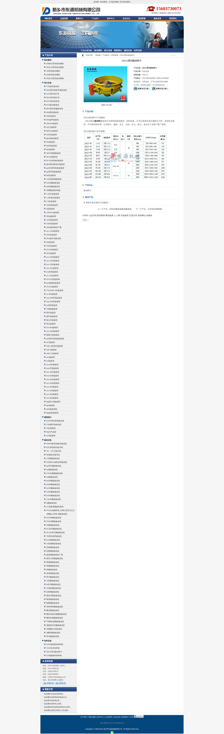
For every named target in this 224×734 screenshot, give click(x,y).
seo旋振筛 (50, 357)
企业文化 (126, 18)
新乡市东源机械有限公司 (112, 729)
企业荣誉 (108, 717)
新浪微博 (101, 215)
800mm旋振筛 (52, 131)
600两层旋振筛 (52, 112)
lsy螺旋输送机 (52, 470)
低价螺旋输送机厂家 (54, 555)
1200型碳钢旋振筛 (54, 179)
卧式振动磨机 (125, 2)
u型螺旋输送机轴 (53, 190)
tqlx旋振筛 (50, 405)
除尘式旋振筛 (51, 320)
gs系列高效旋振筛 (53, 172)
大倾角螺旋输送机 (53, 588)
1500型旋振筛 (52, 224)
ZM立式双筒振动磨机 (55, 67)
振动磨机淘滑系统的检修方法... (56, 697)
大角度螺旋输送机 (53, 544)
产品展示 (95, 18)
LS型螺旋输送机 (53, 458)
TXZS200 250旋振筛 (54, 290)
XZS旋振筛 (50, 436)
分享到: (85, 215)
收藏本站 (163, 13)
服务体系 (157, 18)
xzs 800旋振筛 (52, 398)
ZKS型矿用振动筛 (53, 238)
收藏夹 (149, 215)
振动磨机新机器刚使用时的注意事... (57, 707)
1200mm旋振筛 (52, 212)
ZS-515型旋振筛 (53, 279)
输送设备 (128, 50)
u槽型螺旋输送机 (53, 633)
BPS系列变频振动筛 (54, 109)
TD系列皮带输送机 (54, 536)
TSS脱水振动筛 (52, 86)
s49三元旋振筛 (52, 353)
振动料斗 (98, 121)
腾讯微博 (109, 215)
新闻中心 (79, 18)
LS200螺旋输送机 (53, 499)
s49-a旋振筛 (51, 350)
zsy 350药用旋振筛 (54, 298)
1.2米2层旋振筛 (52, 194)
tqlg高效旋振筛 (52, 413)
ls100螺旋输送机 (53, 540)
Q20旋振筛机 (51, 409)
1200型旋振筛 (52, 220)
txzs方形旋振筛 (52, 376)
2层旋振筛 (50, 209)
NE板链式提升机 (53, 455)
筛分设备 (108, 50)
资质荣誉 (142, 18)
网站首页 (48, 18)
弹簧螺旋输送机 (52, 562)
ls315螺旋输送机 (53, 183)
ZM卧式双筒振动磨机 (55, 63)
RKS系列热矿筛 (52, 97)
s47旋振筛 (50, 342)
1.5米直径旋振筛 (53, 198)
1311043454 (176, 13)
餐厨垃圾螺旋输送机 (54, 618)
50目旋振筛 (51, 116)
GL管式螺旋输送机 (54, 529)
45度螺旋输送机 (52, 525)
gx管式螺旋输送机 (53, 466)
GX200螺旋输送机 (53, 521)
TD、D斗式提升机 (53, 451)
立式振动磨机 (114, 2)
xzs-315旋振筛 (52, 268)
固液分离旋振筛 (52, 335)
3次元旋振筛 (51, 127)
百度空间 (133, 215)
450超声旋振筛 (52, 120)
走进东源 (64, 18)
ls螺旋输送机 (51, 503)
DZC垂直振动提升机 (54, 447)
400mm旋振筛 (52, 123)
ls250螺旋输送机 (53, 495)
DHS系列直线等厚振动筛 (56, 90)
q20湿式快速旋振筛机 (55, 339)
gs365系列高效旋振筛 (55, 168)
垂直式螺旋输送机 (53, 595)
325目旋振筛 (51, 135)
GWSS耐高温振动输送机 (56, 444)
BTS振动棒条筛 (52, 105)
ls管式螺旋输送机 (53, 584)
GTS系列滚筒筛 (52, 101)
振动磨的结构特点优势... (53, 704)
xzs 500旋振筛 (52, 390)
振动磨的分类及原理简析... (54, 694)
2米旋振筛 (50, 242)
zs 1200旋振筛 (52, 275)
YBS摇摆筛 (51, 428)
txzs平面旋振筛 (52, 368)
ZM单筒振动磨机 (53, 71)
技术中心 (110, 18)
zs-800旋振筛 (51, 294)
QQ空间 (92, 215)
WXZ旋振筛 (51, 253)
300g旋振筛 (51, 216)
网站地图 (92, 717)
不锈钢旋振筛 (51, 309)
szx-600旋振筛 (52, 365)
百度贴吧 (125, 215)
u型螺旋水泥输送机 (54, 629)
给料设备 (138, 50)
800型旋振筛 (51, 146)
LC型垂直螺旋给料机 (55, 507)
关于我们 (83, 717)
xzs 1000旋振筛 (52, 257)
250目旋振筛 (51, 235)
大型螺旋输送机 (52, 581)
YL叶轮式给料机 (53, 648)
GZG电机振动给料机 (54, 644)
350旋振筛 (50, 142)
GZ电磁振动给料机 (54, 655)
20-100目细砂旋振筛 (54, 160)
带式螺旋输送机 (52, 577)
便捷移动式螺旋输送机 (55, 625)
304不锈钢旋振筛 (53, 153)
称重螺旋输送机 (52, 603)
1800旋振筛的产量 (54, 227)
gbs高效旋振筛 (52, 138)
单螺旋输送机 (51, 570)
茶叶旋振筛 (51, 313)
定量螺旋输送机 (52, 551)
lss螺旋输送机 (52, 477)
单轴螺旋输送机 (52, 566)
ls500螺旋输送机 (53, 186)
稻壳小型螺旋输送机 (54, 558)
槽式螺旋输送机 (52, 610)
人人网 (117, 215)
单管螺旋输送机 (52, 573)
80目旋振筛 (51, 175)
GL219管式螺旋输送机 (55, 532)
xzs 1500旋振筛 (52, 264)
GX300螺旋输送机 (53, 518)
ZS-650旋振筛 (52, 250)
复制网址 (142, 215)
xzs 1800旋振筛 (52, 331)
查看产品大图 (106, 105)
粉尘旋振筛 (51, 324)
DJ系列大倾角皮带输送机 (56, 462)
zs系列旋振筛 (51, 305)
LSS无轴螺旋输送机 (54, 473)
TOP (131, 717)
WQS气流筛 (51, 432)
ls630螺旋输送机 (53, 481)
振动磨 (96, 2)
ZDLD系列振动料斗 (54, 652)
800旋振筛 (50, 149)
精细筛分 (118, 50)
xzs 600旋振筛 (52, 394)
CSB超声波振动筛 (53, 424)
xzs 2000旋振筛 (52, 379)
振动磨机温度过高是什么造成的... (57, 710)
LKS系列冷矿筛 (52, 94)
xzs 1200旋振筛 (52, 231)
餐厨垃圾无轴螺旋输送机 (56, 614)
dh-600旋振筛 (52, 157)
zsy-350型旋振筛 (53, 301)
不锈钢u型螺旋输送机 (55, 621)
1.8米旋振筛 (51, 201)
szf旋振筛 (50, 361)
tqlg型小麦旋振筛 (53, 402)
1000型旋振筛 (52, 205)
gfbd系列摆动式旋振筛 (55, 164)
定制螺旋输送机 (52, 547)
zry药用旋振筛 (52, 272)
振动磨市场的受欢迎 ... (52, 700)
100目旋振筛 (51, 246)
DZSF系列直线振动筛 (55, 421)
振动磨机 (103, 2)
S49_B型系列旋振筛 (54, 346)
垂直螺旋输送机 (52, 599)
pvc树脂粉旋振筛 (53, 283)
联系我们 (155, 13)
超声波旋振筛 (51, 316)
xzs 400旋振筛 (52, 387)
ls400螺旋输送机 (53, 492)
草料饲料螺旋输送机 (54, 607)
